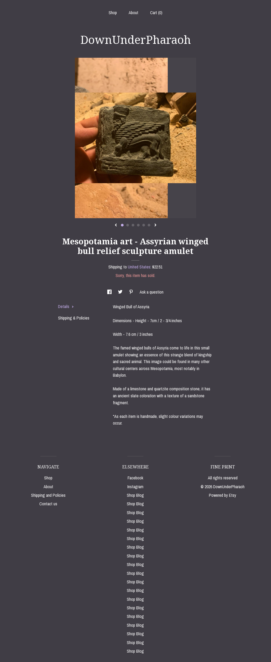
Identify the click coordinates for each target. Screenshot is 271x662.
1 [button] (122, 225)
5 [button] (143, 225)
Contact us (48, 504)
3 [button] (133, 225)
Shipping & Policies (73, 318)
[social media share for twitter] (121, 292)
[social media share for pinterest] (131, 292)
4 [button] (138, 225)
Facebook (135, 478)
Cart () (156, 13)
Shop (113, 13)
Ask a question (151, 292)
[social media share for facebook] (110, 292)
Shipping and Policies (48, 495)
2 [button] (127, 225)
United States (139, 267)
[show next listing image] (155, 225)
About (133, 13)
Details (66, 306)
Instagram (135, 487)
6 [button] (149, 225)
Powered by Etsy (222, 495)
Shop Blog (135, 495)
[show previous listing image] (115, 225)
